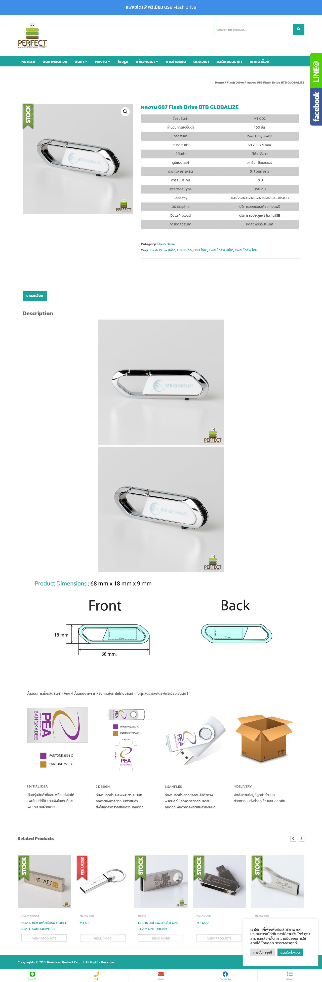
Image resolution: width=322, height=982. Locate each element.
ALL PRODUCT (30, 915)
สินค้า (81, 61)
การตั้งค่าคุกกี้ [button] (262, 952)
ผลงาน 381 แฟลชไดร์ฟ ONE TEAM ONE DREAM (158, 925)
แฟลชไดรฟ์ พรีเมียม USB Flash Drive (161, 7)
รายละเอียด (34, 295)
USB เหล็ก (184, 249)
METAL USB (87, 915)
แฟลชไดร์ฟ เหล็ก (221, 249)
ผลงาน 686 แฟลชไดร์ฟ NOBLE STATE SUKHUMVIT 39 (44, 925)
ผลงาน (102, 61)
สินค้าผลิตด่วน (55, 61)
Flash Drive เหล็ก (162, 249)
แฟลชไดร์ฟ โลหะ (247, 249)
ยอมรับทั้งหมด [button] (290, 952)
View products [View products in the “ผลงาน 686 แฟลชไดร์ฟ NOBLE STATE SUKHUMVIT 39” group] (44, 937)
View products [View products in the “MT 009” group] (219, 937)
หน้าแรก (28, 61)
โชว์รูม (123, 61)
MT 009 (202, 922)
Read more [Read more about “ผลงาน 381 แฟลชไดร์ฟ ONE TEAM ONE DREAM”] (161, 937)
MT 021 (85, 922)
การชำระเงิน (176, 61)
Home (219, 81)
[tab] (35, 295)
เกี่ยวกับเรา (147, 61)
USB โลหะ (200, 249)
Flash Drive (235, 81)
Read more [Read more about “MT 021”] (102, 937)
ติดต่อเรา (201, 61)
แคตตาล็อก (259, 61)
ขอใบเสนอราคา (229, 61)
